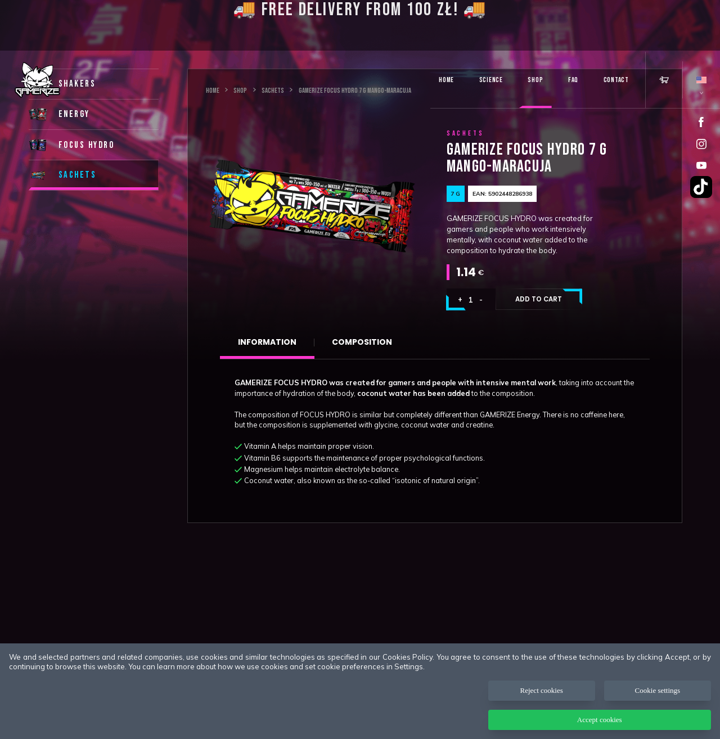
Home (446, 79)
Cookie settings (658, 690)
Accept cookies (599, 719)
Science (491, 79)
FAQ (573, 79)
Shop (535, 79)
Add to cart (538, 299)
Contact (616, 79)
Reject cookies (541, 690)
